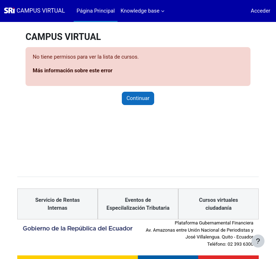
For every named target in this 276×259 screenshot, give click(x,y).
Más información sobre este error (72, 70)
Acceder (260, 11)
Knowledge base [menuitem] (139, 11)
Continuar (138, 98)
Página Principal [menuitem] (96, 11)
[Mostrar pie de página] (258, 241)
